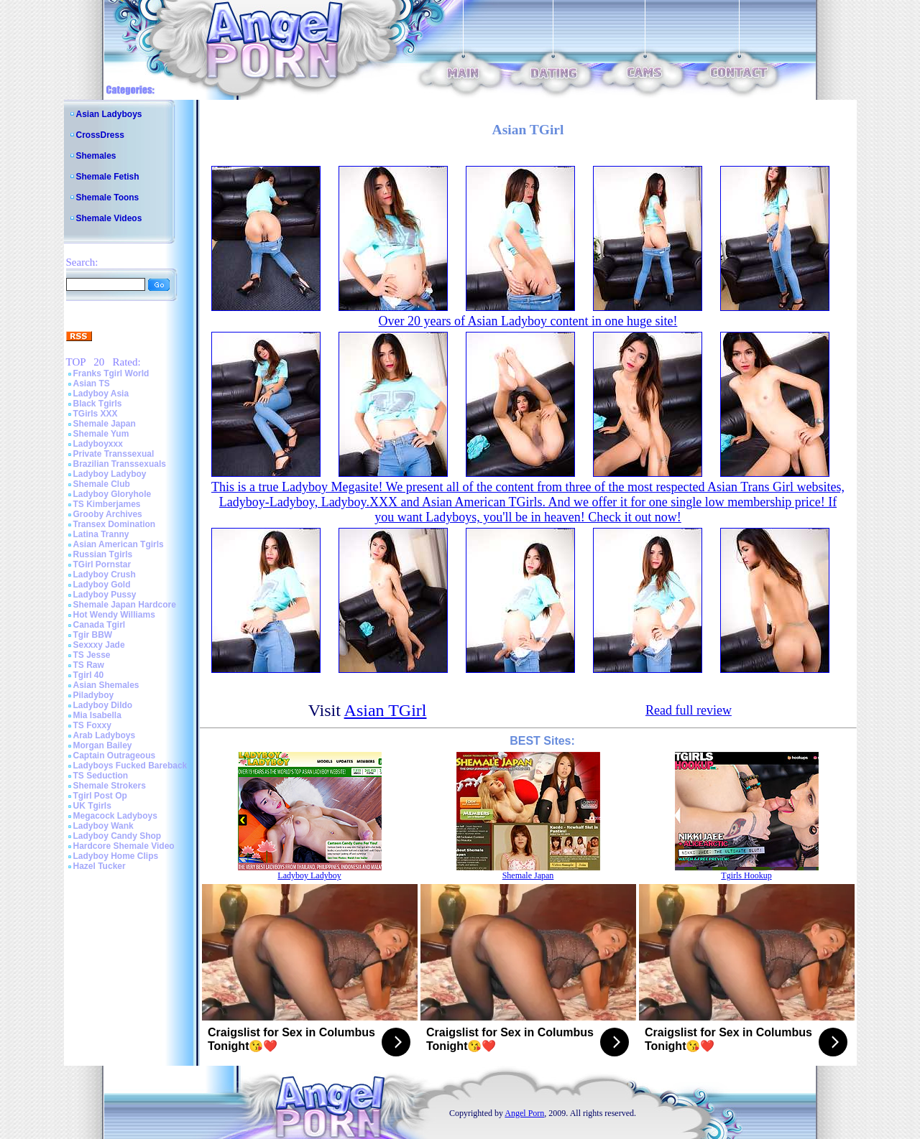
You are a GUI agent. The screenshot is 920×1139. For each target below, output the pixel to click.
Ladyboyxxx (98, 444)
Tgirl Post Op (100, 796)
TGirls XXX (95, 414)
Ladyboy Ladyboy (110, 474)
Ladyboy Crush (104, 575)
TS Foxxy (92, 725)
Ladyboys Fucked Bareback (130, 766)
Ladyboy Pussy (105, 595)
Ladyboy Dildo (103, 705)
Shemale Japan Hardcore (124, 605)
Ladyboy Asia (101, 394)
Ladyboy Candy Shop (117, 836)
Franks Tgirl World (111, 373)
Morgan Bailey (102, 745)
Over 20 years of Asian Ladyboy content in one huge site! (528, 321)
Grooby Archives (107, 514)
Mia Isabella (97, 715)
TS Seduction (101, 776)
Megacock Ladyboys (115, 816)
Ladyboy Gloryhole (112, 494)
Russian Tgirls (103, 554)
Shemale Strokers (109, 786)
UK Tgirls (92, 806)
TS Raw (88, 665)
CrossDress (100, 135)
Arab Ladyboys (104, 735)
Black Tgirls (97, 404)
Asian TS (91, 383)
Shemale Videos (109, 218)
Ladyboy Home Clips (116, 856)
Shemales (96, 156)
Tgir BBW (93, 635)
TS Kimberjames (107, 504)
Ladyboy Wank (103, 826)
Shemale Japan (104, 424)
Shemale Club (101, 484)
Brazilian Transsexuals (119, 464)
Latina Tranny (101, 534)
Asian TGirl (385, 710)
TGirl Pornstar (102, 564)
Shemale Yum (101, 434)
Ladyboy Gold (102, 585)
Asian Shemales (106, 685)
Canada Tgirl (99, 625)
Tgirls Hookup (746, 875)
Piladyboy (93, 695)
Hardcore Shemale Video (124, 846)
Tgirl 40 (88, 675)
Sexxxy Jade (99, 645)
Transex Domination (114, 524)
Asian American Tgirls (118, 544)
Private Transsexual (114, 454)
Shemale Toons (107, 197)
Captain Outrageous (114, 755)
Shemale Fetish (107, 177)
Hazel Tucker (99, 866)
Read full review (688, 710)
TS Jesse (92, 655)
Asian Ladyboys (109, 114)
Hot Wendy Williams (114, 615)
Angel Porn (524, 1113)
